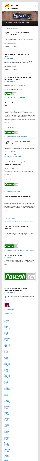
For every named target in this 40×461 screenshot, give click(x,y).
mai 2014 (6, 396)
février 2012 (6, 421)
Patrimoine (27, 22)
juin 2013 (6, 408)
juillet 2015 (6, 381)
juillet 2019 (6, 339)
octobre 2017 (6, 357)
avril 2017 (6, 362)
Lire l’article (6, 177)
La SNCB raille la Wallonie (13, 255)
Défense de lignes (21, 22)
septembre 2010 (7, 431)
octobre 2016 (6, 365)
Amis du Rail (20, 250)
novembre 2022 (7, 319)
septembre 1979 (7, 456)
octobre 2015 (6, 377)
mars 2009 (6, 438)
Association (12, 24)
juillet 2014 (6, 394)
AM (16, 156)
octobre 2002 (6, 454)
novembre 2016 (7, 364)
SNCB (33, 250)
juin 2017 (6, 359)
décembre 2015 (7, 375)
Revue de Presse (11, 97)
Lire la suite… (7, 86)
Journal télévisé (23, 221)
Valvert (27, 97)
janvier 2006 (6, 445)
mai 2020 (6, 334)
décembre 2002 (7, 452)
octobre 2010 (6, 430)
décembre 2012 (7, 415)
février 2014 (6, 400)
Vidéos (21, 24)
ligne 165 (27, 221)
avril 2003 (6, 450)
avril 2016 (6, 371)
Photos (16, 24)
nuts (12, 58)
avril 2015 (6, 384)
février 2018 (6, 353)
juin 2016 (6, 369)
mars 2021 (6, 326)
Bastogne (15, 22)
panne (31, 250)
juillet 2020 (6, 332)
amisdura (13, 81)
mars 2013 (6, 412)
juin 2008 (6, 439)
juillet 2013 (6, 407)
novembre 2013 (7, 403)
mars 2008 (6, 440)
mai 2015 (6, 383)
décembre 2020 (7, 328)
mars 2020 (6, 335)
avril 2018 (6, 351)
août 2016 (6, 368)
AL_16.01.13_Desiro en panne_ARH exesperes (18, 238)
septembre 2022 (7, 320)
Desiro (19, 136)
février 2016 (6, 372)
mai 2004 (6, 448)
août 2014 (6, 393)
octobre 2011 (6, 424)
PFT (18, 156)
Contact (24, 24)
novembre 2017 (7, 356)
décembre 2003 (7, 449)
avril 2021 (6, 325)
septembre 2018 (7, 347)
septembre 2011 (7, 425)
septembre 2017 (7, 358)
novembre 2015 (7, 376)
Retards (25, 136)
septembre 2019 (7, 338)
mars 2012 (6, 420)
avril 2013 (6, 411)
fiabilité (28, 250)
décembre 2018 (7, 344)
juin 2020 (6, 333)
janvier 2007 (6, 444)
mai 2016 (6, 370)
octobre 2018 (6, 346)
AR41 (23, 250)
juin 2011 (6, 426)
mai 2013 (6, 409)
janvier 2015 (6, 388)
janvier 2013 (6, 414)
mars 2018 (6, 352)
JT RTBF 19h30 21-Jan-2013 (9, 218)
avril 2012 (6, 419)
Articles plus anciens (8, 313)
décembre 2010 (7, 427)
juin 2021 (6, 322)
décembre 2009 (7, 436)
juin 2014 (6, 395)
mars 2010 (6, 433)
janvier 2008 (6, 442)
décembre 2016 (7, 363)
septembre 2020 (7, 331)
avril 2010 (6, 432)
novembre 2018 (7, 345)
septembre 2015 (7, 378)
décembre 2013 (7, 402)
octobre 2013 (6, 405)
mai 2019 (6, 341)
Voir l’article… (7, 267)
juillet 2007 (6, 443)
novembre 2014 (7, 389)
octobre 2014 (6, 390)
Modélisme (6, 24)
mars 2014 (6, 399)
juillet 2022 (6, 321)
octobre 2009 (6, 437)
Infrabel (19, 97)
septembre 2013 (7, 406)
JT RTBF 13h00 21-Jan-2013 (9, 213)
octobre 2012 (6, 418)
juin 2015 (6, 382)
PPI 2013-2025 (23, 97)
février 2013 (6, 413)
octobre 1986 (6, 455)
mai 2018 (6, 350)
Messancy (22, 136)
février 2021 (6, 327)
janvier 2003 (6, 451)
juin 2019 (6, 340)
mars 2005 (6, 446)
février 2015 (6, 387)
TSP (20, 156)
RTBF (33, 221)
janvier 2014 (6, 401)
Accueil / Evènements (8, 22)
